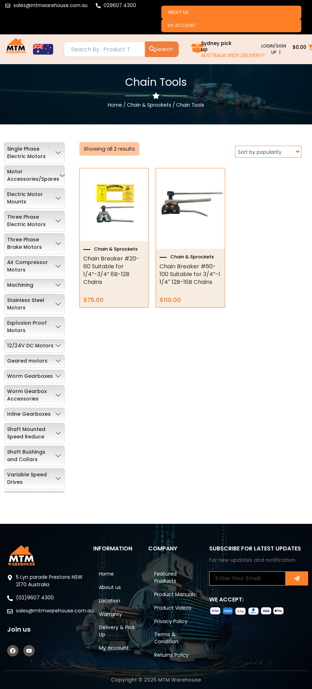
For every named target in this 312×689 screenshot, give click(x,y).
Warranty (111, 605)
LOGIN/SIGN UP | (273, 51)
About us (178, 13)
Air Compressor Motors (27, 268)
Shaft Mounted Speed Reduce (26, 434)
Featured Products (166, 566)
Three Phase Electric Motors (26, 222)
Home (115, 106)
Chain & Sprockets (149, 106)
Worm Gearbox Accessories (27, 397)
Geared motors (27, 362)
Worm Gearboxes (30, 377)
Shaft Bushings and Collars (26, 457)
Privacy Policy (172, 619)
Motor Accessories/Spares (33, 177)
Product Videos (174, 605)
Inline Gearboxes (29, 415)
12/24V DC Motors (30, 347)
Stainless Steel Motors (25, 305)
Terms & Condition (167, 637)
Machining (20, 286)
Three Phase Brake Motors (24, 245)
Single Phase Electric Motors (26, 154)
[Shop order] (268, 153)
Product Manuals (165, 588)
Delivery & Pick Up (112, 623)
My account (182, 27)
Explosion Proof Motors (27, 328)
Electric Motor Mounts (25, 199)
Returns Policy (172, 655)
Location (111, 591)
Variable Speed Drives (27, 480)
